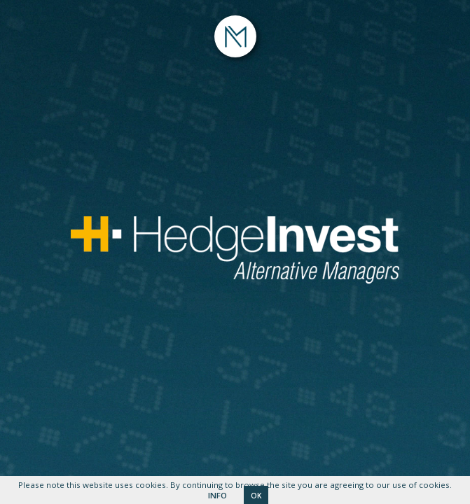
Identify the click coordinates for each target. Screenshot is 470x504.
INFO (217, 495)
